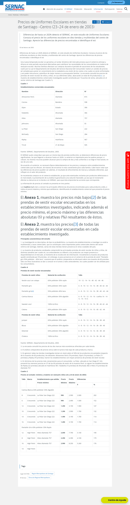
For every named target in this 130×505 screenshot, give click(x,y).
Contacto (101, 3)
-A (99, 22)
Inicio (10, 15)
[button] (126, 9)
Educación (88, 9)
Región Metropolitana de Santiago (42, 474)
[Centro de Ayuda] (114, 500)
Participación (110, 9)
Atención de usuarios (55, 9)
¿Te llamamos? (117, 2)
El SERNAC (68, 9)
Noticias (119, 9)
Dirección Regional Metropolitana (39, 477)
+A (95, 22)
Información (98, 9)
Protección (78, 9)
